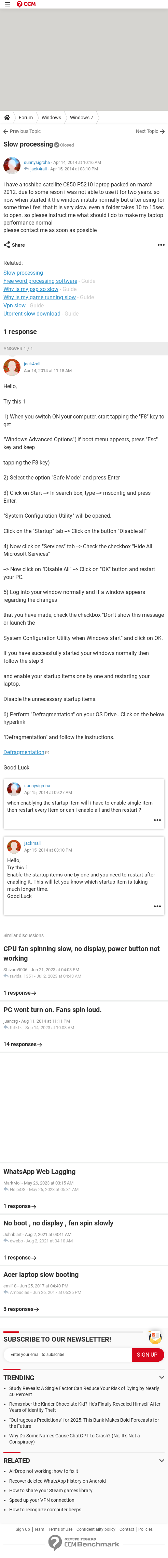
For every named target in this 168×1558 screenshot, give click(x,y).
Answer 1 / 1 (18, 348)
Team (39, 1529)
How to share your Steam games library (51, 1490)
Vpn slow (14, 305)
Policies (145, 1529)
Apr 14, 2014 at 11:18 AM (48, 370)
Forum (26, 117)
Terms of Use (60, 1529)
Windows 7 (81, 117)
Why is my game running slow (39, 297)
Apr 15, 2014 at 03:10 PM (74, 168)
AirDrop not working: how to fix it (43, 1471)
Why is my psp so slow (30, 289)
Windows (51, 117)
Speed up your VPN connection (41, 1500)
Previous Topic (25, 131)
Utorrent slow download (31, 313)
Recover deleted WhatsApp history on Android (57, 1481)
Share (18, 245)
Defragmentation (23, 752)
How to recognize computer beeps (45, 1509)
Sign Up (23, 1529)
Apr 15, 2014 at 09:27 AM (48, 792)
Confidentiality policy (95, 1529)
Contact (127, 1529)
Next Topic (147, 131)
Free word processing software (40, 281)
